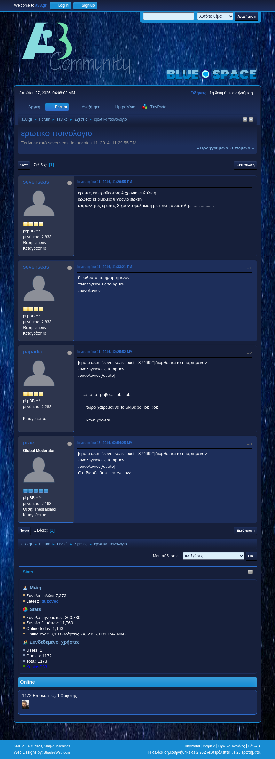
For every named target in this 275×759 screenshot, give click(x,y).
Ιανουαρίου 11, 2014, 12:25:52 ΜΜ (105, 351)
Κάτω (24, 165)
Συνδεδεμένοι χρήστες (55, 642)
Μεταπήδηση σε (166, 556)
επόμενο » (243, 148)
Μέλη (35, 587)
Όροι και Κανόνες (231, 746)
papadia (33, 352)
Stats (28, 571)
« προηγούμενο (212, 148)
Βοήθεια (209, 746)
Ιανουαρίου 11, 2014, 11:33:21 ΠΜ (104, 267)
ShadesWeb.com (57, 752)
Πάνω (24, 530)
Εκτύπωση (246, 165)
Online (27, 682)
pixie (28, 443)
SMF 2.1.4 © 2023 (28, 746)
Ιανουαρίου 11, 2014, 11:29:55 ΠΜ (104, 182)
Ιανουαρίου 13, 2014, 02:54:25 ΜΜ (105, 442)
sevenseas (36, 182)
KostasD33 (36, 666)
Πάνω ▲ (255, 746)
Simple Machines (57, 746)
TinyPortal (192, 746)
